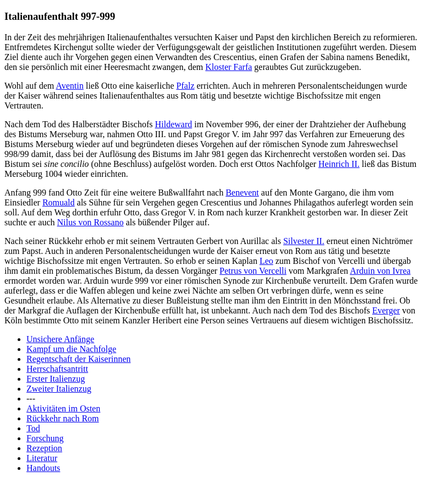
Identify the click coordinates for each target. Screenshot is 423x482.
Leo (266, 261)
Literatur (41, 458)
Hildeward (173, 124)
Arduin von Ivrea (380, 270)
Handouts (43, 468)
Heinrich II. (339, 164)
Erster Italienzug (55, 378)
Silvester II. (303, 241)
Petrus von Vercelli (253, 270)
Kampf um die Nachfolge (71, 349)
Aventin (69, 85)
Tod (33, 428)
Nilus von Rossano (90, 222)
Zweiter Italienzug (58, 388)
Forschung (45, 438)
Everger (386, 310)
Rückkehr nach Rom (62, 418)
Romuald (58, 202)
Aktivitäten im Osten (63, 408)
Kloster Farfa (228, 67)
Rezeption (44, 448)
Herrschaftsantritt (57, 368)
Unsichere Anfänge (60, 339)
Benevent (242, 192)
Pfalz (185, 85)
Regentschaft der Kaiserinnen (78, 359)
